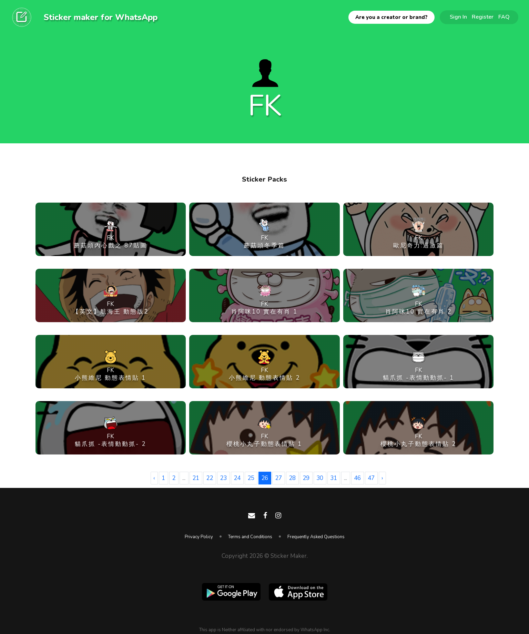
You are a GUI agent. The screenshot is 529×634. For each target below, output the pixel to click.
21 (195, 478)
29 (306, 478)
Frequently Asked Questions (316, 537)
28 (292, 478)
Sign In (458, 17)
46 (357, 478)
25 (250, 478)
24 (237, 478)
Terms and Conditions (250, 537)
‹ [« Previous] (154, 478)
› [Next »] (382, 478)
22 (209, 478)
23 (223, 478)
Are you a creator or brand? (391, 17)
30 (319, 478)
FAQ (504, 17)
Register (483, 17)
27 (278, 478)
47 (371, 478)
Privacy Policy (199, 537)
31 (333, 478)
